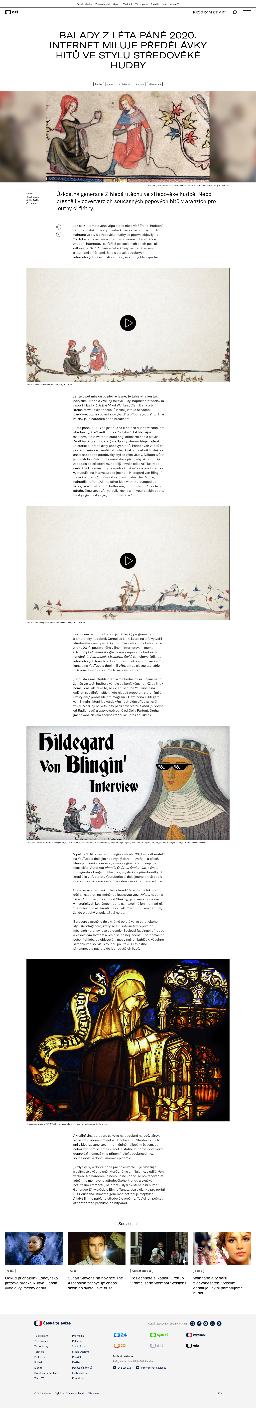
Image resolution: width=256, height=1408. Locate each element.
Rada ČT (76, 1357)
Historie (139, 84)
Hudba (98, 84)
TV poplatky (41, 1346)
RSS (220, 1393)
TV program (141, 4)
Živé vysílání (41, 1341)
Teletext (39, 1351)
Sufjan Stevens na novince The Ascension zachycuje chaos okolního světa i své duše (95, 1283)
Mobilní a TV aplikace (46, 1373)
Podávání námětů (82, 1367)
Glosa (110, 84)
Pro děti (155, 4)
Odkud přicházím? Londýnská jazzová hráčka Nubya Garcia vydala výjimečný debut (31, 1283)
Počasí (38, 1362)
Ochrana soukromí (75, 1393)
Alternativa (155, 84)
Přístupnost (94, 1393)
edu (165, 4)
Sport (116, 4)
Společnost (124, 84)
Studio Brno (79, 1346)
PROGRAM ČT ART (209, 12)
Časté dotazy (79, 1373)
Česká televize (84, 4)
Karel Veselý (32, 196)
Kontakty (77, 1378)
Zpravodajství (102, 4)
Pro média (78, 1335)
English (58, 1393)
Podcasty (39, 1357)
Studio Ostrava (80, 1351)
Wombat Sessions (141, 1270)
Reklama (77, 1341)
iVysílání (127, 4)
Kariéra (76, 1362)
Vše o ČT (174, 4)
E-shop (38, 1367)
